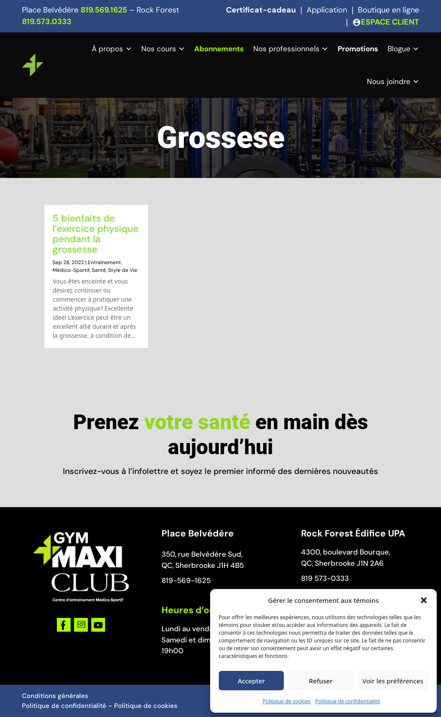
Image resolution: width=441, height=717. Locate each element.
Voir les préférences (393, 680)
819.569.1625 (104, 10)
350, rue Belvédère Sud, (201, 554)
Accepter (251, 680)
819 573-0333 (325, 578)
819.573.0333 (46, 21)
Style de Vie (122, 270)
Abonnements (219, 48)
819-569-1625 (186, 580)
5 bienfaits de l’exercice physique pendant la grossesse (96, 234)
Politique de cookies (286, 701)
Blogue (399, 48)
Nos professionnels (286, 48)
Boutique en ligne (388, 10)
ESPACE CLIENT (390, 22)
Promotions (358, 48)
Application (327, 10)
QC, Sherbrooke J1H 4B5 (202, 565)
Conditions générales (55, 696)
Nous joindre (388, 81)
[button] (423, 600)
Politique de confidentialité (347, 701)
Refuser (320, 680)
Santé (99, 270)
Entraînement (104, 262)
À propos (107, 48)
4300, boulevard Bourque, (345, 552)
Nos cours (158, 48)
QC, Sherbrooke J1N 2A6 (342, 563)
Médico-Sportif (71, 270)
